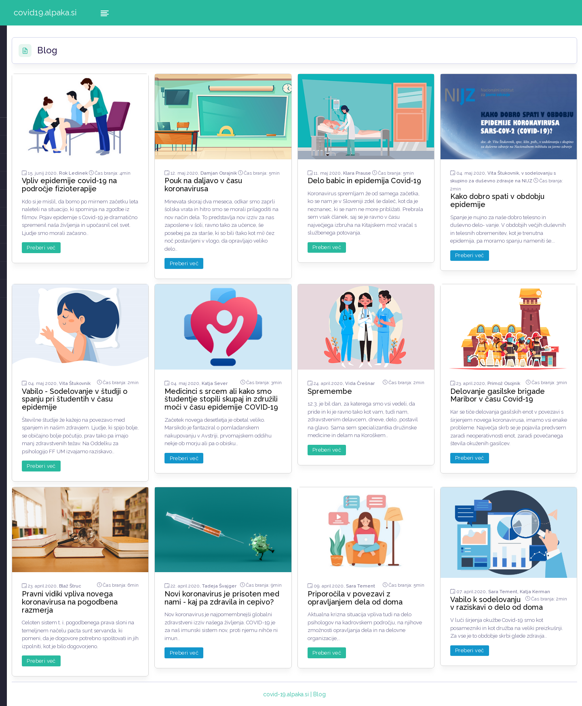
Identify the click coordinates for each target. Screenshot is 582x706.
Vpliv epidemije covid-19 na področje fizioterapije (155, 179)
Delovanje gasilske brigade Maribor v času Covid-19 (518, 388)
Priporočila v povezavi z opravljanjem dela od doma (392, 593)
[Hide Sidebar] (105, 12)
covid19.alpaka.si (45, 12)
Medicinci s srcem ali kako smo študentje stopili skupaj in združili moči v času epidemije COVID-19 (272, 396)
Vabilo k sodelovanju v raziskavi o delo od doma (515, 602)
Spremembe (372, 380)
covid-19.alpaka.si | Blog (337, 693)
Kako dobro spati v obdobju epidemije (519, 187)
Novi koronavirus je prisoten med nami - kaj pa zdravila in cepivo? (274, 597)
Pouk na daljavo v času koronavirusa (268, 179)
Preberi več (127, 250)
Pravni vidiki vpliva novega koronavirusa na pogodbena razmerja (155, 593)
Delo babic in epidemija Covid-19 (391, 179)
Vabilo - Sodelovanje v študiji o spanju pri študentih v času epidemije (153, 392)
